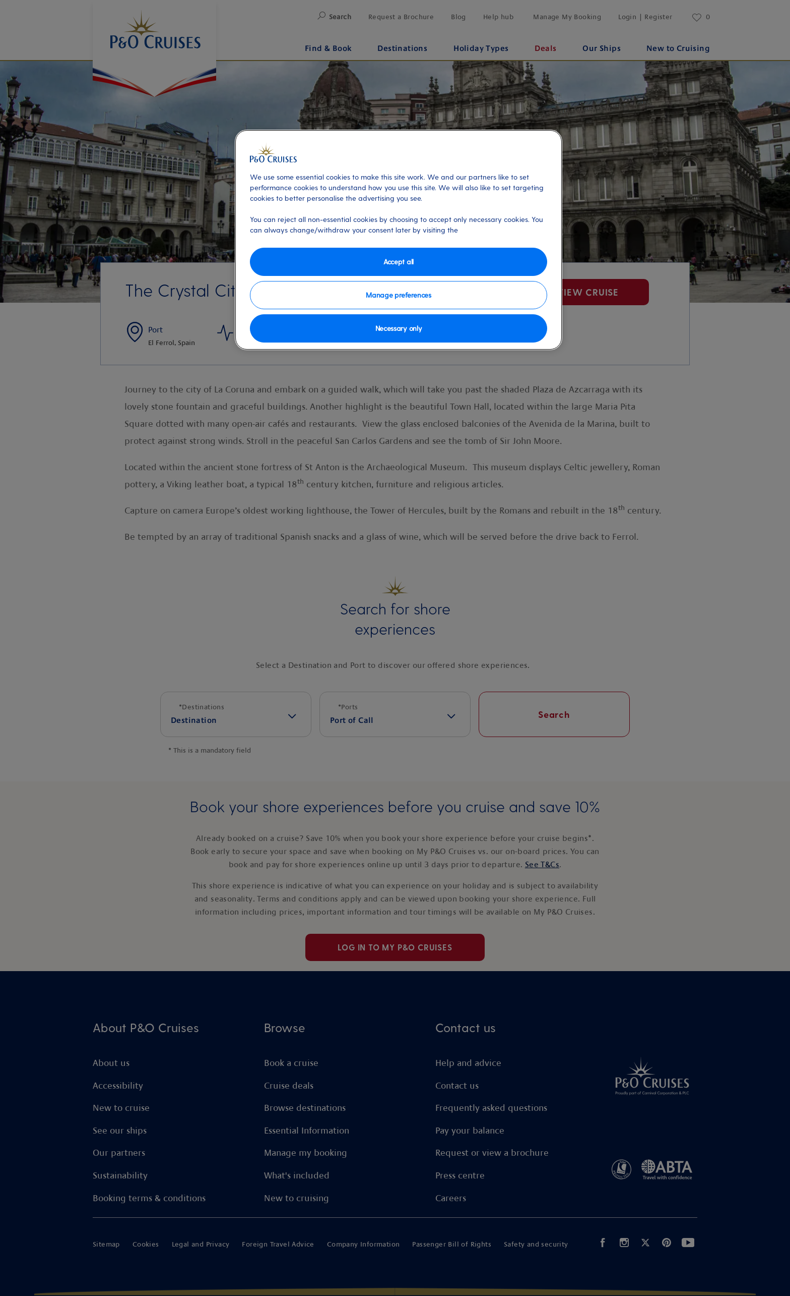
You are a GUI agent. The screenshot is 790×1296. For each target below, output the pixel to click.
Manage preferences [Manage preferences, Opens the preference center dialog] (398, 295)
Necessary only (398, 328)
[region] (398, 240)
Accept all (398, 261)
